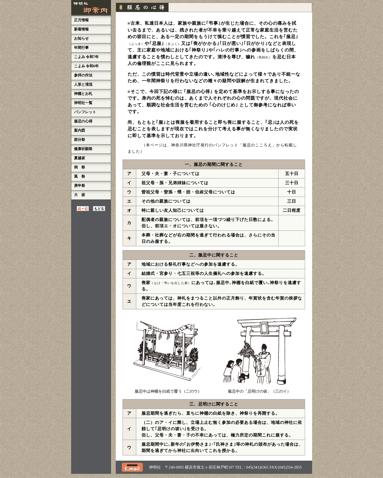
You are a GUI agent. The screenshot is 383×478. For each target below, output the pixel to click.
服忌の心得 (83, 121)
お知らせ (81, 38)
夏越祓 (79, 158)
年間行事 (81, 48)
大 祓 (79, 195)
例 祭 (79, 167)
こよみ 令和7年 (86, 57)
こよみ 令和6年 (86, 66)
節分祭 (79, 140)
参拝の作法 (83, 75)
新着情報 (81, 29)
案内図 (79, 130)
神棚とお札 (83, 94)
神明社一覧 (83, 103)
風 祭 (79, 176)
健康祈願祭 (83, 149)
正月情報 (81, 20)
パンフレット (85, 112)
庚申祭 (79, 186)
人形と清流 (83, 84)
